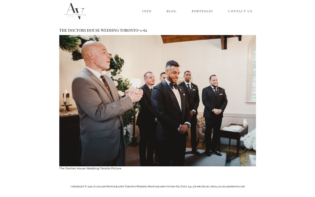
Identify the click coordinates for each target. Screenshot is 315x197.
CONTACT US (240, 11)
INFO (147, 11)
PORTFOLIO (202, 11)
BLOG (172, 11)
